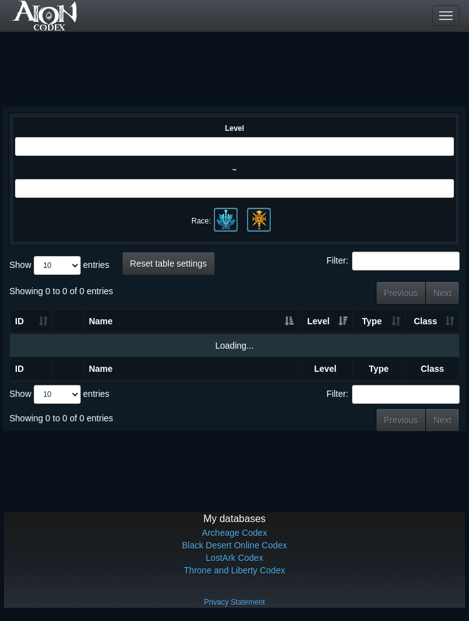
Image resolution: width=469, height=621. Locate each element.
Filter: (393, 261)
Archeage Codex (234, 533)
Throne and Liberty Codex (234, 570)
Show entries (59, 265)
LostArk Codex (234, 558)
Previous (401, 293)
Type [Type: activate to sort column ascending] (372, 321)
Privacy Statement (234, 602)
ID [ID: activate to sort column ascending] (19, 321)
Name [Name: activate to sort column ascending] (101, 321)
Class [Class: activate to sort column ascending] (425, 321)
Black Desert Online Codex (234, 545)
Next (442, 293)
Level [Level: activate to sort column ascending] (318, 321)
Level (235, 128)
